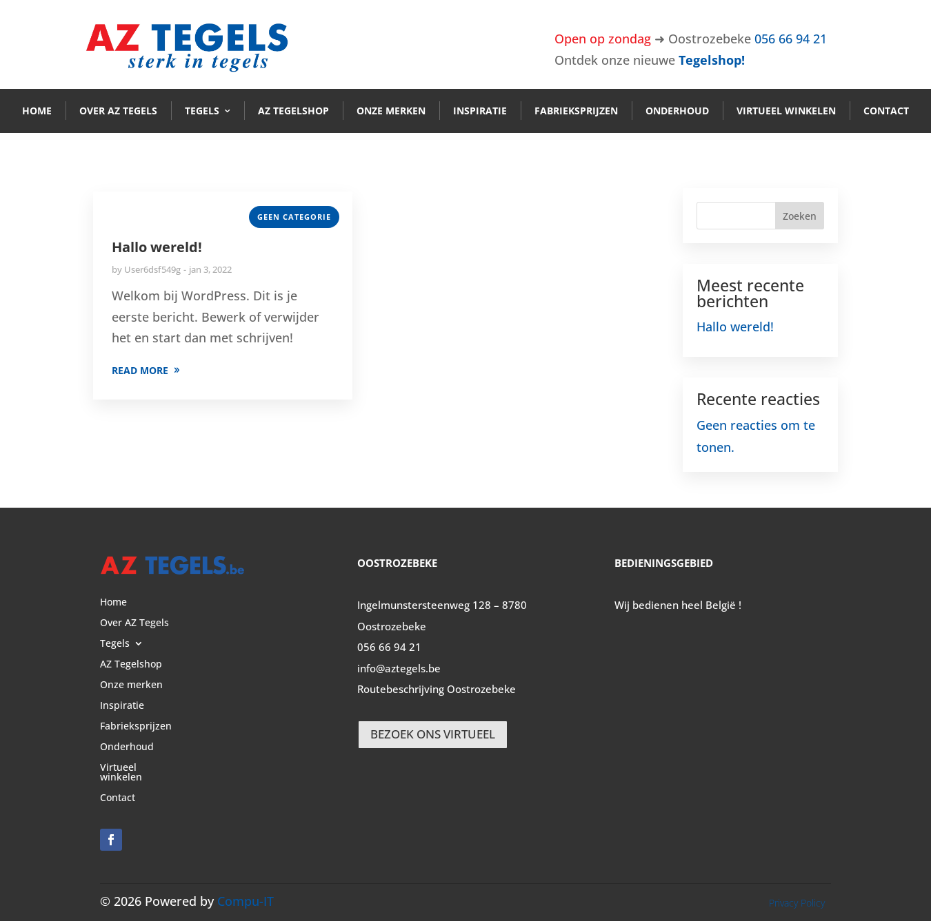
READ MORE (140, 370)
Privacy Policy (797, 902)
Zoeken (800, 216)
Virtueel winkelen (786, 110)
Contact (886, 110)
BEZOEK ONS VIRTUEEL (432, 734)
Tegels (202, 110)
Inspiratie (480, 110)
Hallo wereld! (157, 247)
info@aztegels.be (399, 668)
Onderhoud (677, 110)
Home (37, 110)
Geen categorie (294, 216)
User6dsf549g (152, 269)
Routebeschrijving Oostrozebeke (436, 689)
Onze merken (391, 110)
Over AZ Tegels (118, 110)
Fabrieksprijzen (576, 110)
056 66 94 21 (790, 38)
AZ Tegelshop (293, 110)
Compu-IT (245, 901)
